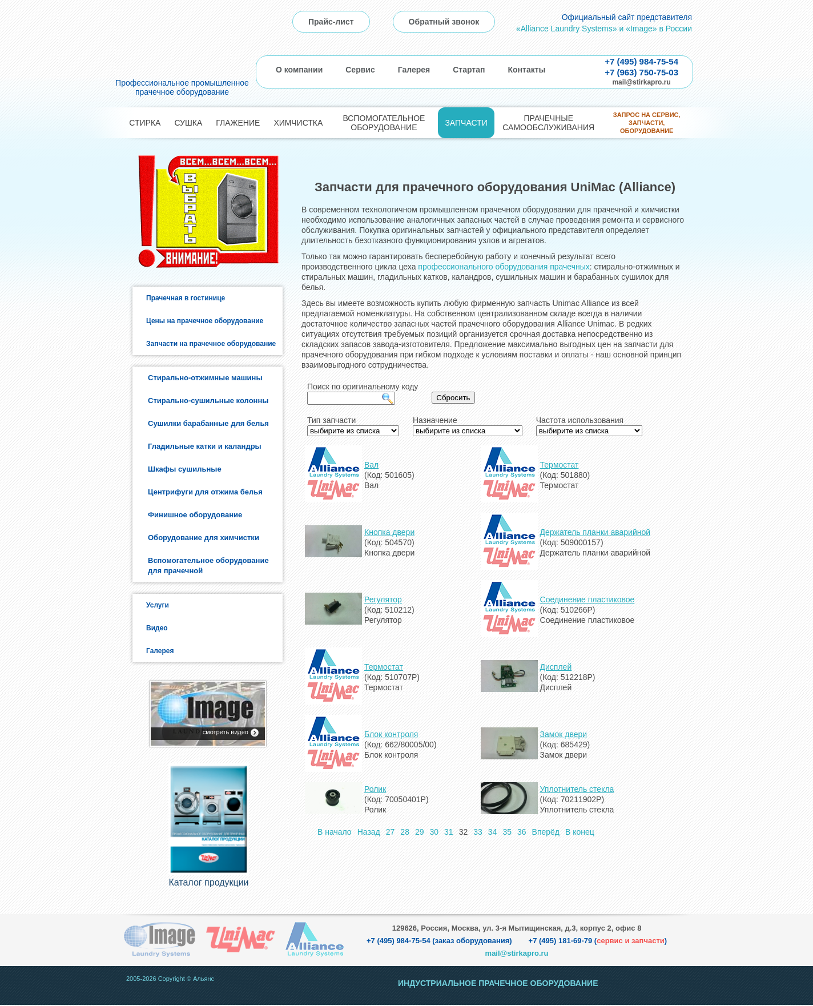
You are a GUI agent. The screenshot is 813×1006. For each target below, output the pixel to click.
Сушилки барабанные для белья (208, 423)
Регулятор (383, 599)
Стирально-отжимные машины (205, 377)
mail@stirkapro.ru (641, 82)
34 (492, 831)
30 (434, 831)
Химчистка (298, 122)
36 (521, 831)
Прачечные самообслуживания (548, 123)
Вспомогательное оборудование (384, 123)
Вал (371, 464)
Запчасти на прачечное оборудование (211, 344)
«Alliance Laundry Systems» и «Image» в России (604, 28)
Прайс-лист (331, 21)
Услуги (157, 605)
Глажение (238, 122)
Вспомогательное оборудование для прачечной (208, 565)
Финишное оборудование (195, 514)
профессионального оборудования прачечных (503, 266)
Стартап (469, 69)
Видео (157, 628)
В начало (334, 831)
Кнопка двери (389, 532)
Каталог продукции (208, 883)
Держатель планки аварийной (595, 532)
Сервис (360, 69)
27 (390, 831)
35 (507, 831)
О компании (299, 69)
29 (419, 831)
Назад (368, 831)
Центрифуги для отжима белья (205, 492)
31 (448, 831)
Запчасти (466, 122)
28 (404, 831)
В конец (579, 831)
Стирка (144, 122)
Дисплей (556, 666)
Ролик (375, 789)
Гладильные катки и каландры (204, 446)
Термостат (559, 464)
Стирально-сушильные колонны (208, 400)
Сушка (188, 122)
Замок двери (563, 734)
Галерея (414, 69)
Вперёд (546, 831)
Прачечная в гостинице (185, 298)
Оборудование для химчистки (203, 537)
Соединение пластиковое (587, 599)
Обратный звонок (444, 21)
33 (477, 831)
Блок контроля (391, 734)
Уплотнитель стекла (577, 789)
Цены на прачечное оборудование (204, 321)
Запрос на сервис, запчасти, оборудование (647, 123)
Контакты (526, 69)
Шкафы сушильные (185, 469)
